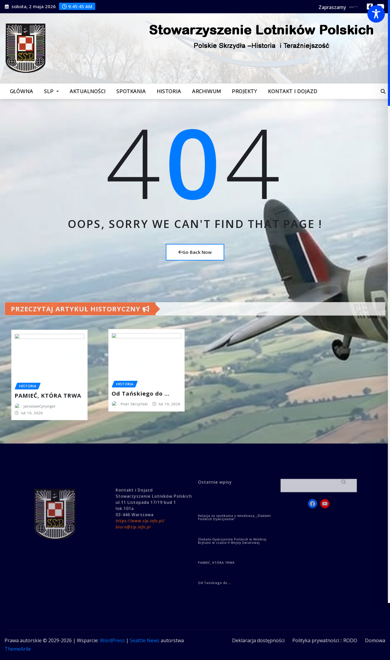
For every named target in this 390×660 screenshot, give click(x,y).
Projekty (244, 91)
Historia (169, 91)
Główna (21, 91)
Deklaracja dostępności (258, 640)
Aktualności (87, 91)
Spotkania (131, 91)
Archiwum (206, 91)
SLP (51, 91)
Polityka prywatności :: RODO (324, 640)
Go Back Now (195, 252)
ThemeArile (18, 649)
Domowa (375, 640)
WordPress (112, 640)
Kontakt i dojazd (292, 91)
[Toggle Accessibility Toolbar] (376, 14)
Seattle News (144, 640)
